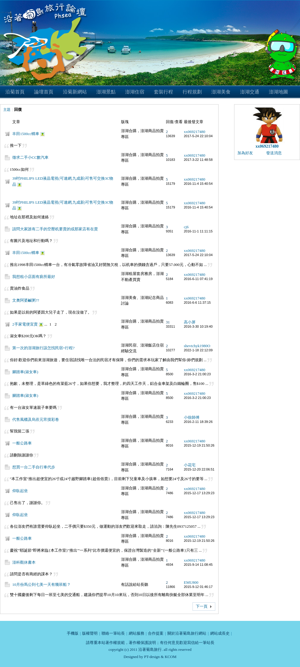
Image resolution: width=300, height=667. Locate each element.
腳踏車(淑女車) (25, 372)
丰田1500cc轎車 (25, 133)
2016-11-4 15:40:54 (198, 183)
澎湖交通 (249, 91)
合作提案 (155, 633)
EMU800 (191, 582)
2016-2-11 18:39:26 (198, 422)
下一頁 (201, 606)
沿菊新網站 (75, 91)
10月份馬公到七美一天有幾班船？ (41, 584)
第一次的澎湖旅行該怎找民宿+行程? (43, 348)
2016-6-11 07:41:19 (198, 279)
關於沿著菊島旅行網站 (186, 633)
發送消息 (274, 153)
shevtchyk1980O (197, 346)
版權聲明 (90, 633)
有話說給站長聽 (134, 584)
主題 (6, 110)
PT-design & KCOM (160, 656)
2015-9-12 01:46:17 (198, 587)
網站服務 (136, 633)
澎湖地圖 (278, 91)
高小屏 (190, 322)
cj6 (186, 227)
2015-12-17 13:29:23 (199, 493)
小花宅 (190, 465)
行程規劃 (192, 91)
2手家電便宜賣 (25, 324)
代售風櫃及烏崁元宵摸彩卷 (35, 419)
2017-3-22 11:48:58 (198, 159)
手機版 (72, 633)
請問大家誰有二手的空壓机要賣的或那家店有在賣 (55, 229)
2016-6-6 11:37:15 (197, 302)
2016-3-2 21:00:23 (197, 374)
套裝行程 (163, 91)
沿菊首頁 (15, 91)
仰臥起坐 (20, 490)
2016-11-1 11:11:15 (198, 231)
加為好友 (245, 153)
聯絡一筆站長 (113, 633)
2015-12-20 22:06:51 (199, 469)
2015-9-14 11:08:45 (198, 564)
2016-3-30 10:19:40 (198, 326)
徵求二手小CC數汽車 (30, 157)
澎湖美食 (221, 91)
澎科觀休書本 (24, 562)
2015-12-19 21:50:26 (199, 445)
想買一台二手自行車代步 (33, 467)
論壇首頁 (43, 91)
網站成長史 (220, 633)
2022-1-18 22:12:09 (198, 350)
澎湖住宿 (134, 91)
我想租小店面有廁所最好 (33, 276)
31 (168, 322)
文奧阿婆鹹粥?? (25, 300)
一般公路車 (22, 443)
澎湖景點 (106, 91)
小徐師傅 (191, 417)
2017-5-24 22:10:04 (198, 136)
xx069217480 (194, 131)
